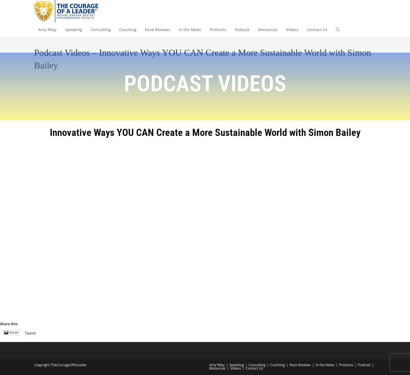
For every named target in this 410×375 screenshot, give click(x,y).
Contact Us (254, 368)
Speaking (236, 364)
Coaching (277, 364)
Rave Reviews (300, 364)
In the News (324, 364)
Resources (217, 368)
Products (346, 364)
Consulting (257, 364)
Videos (235, 368)
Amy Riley (217, 364)
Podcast (364, 364)
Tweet (30, 332)
